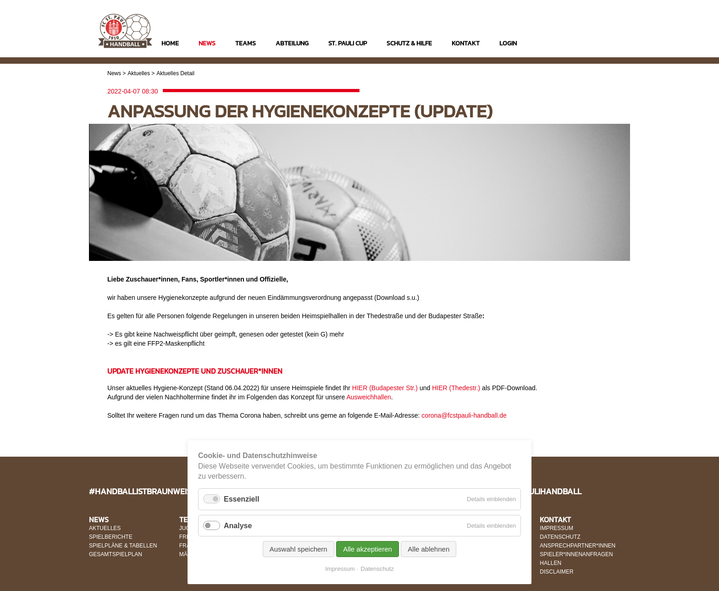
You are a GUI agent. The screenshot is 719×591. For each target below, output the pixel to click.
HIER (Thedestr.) (456, 388)
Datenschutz (377, 568)
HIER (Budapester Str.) (385, 388)
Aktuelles (138, 73)
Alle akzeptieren (367, 549)
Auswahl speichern (298, 549)
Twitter (612, 44)
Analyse (238, 526)
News (114, 73)
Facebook (595, 44)
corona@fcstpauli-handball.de (463, 415)
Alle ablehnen (428, 549)
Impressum (339, 568)
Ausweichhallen (368, 397)
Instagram (577, 44)
